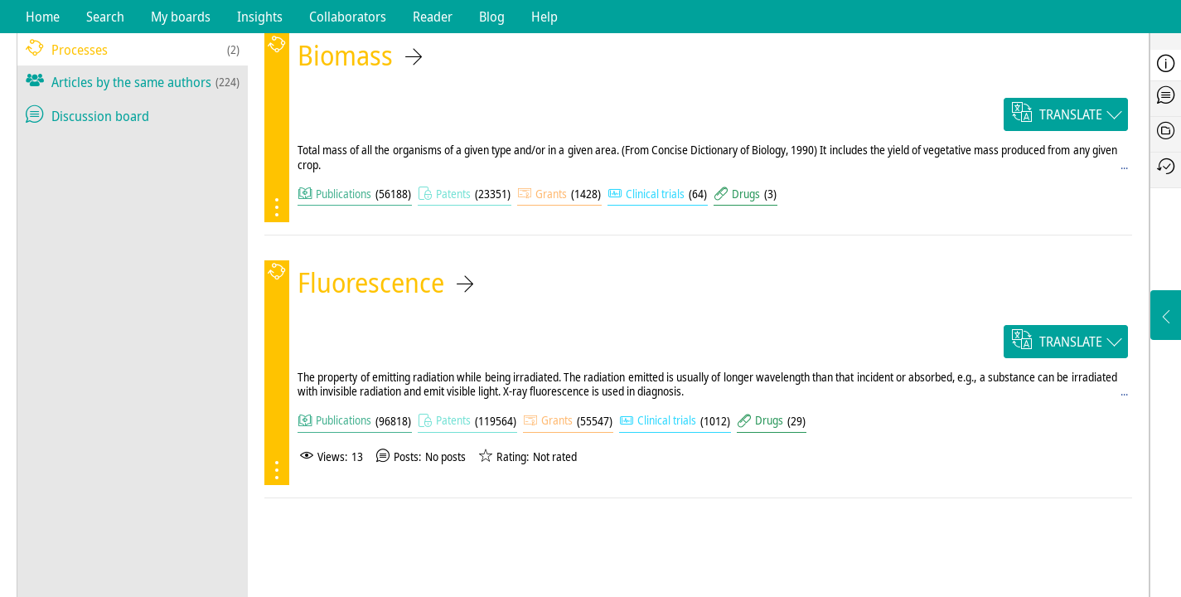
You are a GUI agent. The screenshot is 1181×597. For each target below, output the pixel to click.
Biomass (345, 55)
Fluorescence (371, 282)
